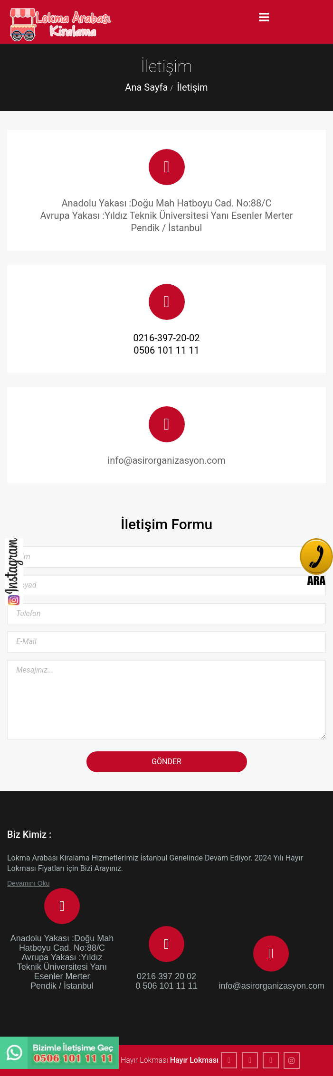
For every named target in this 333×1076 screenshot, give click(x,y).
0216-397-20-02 (166, 338)
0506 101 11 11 (166, 350)
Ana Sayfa (146, 87)
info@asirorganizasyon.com (271, 986)
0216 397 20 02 (166, 976)
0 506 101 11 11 (166, 986)
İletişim (192, 87)
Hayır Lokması (194, 1060)
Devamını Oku (28, 883)
